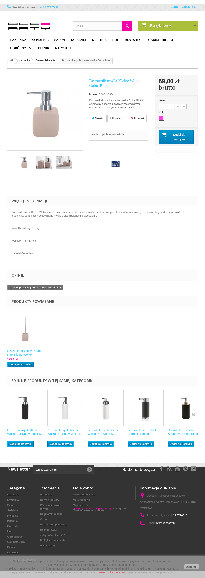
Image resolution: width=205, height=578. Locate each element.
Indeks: (93, 94)
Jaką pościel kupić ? (53, 535)
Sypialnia (40, 39)
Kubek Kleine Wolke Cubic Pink (25, 352)
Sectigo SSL (120, 538)
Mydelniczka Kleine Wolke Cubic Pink (65, 352)
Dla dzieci (134, 39)
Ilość (162, 100)
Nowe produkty (49, 499)
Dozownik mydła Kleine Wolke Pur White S (103, 431)
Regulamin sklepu (51, 514)
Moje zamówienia (83, 494)
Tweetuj (98, 118)
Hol (115, 39)
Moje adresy (80, 505)
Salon (59, 39)
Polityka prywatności (53, 540)
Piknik (43, 48)
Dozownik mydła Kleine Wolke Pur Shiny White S (64, 431)
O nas (43, 519)
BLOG (174, 6)
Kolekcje (12, 515)
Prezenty (12, 526)
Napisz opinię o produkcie (107, 134)
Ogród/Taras (21, 48)
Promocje (46, 494)
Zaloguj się (189, 6)
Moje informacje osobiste (88, 510)
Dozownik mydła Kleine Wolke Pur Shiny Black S (24, 431)
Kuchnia (99, 39)
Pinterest (137, 118)
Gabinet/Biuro (160, 39)
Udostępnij (117, 118)
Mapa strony (48, 545)
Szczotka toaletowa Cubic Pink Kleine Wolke (105, 352)
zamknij (191, 566)
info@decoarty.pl (165, 522)
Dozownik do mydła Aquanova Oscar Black (183, 431)
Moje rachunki (81, 499)
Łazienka (18, 39)
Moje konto (83, 488)
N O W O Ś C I (65, 48)
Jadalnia (78, 39)
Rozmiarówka (48, 529)
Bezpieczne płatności (53, 524)
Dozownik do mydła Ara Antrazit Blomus (143, 431)
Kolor (162, 112)
